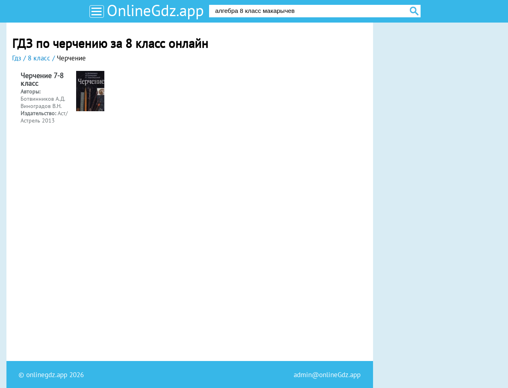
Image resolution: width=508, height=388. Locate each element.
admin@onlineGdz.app (327, 374)
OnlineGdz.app (155, 10)
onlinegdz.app (46, 374)
